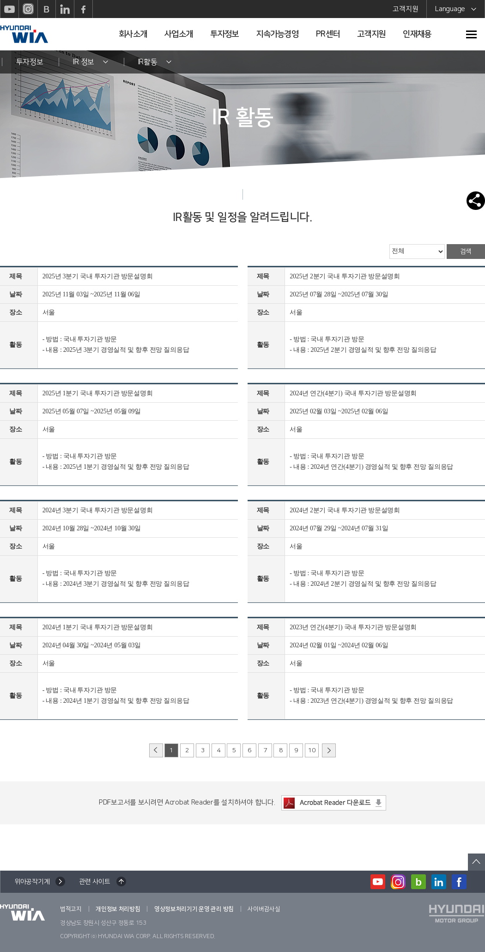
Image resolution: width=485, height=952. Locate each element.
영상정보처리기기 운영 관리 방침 (194, 909)
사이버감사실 (264, 909)
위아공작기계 (31, 881)
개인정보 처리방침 (118, 909)
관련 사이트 (94, 881)
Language (455, 10)
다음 (329, 750)
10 (311, 750)
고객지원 (405, 9)
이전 (156, 750)
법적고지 (71, 909)
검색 (466, 251)
